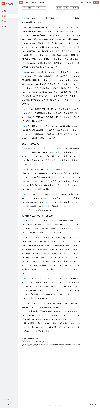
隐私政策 (50, 405)
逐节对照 (42, 3)
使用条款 (56, 405)
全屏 (69, 8)
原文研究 (33, 3)
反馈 (62, 405)
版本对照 (77, 8)
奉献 (96, 2)
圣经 (21, 3)
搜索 (27, 3)
